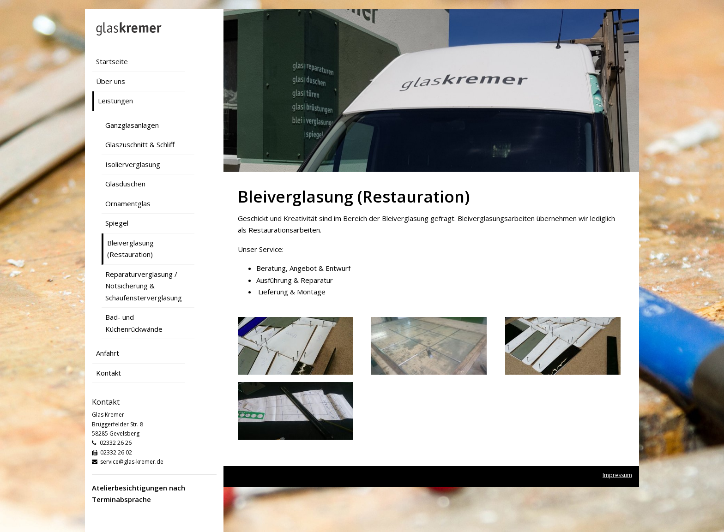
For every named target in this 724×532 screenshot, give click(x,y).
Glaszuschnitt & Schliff (140, 144)
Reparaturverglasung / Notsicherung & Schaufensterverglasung (143, 285)
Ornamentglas (128, 203)
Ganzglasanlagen (132, 125)
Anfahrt (107, 353)
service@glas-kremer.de (131, 462)
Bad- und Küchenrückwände (134, 323)
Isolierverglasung (132, 164)
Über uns (110, 81)
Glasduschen (125, 183)
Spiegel (116, 222)
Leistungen (115, 100)
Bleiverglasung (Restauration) (130, 248)
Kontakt (108, 372)
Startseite (112, 61)
